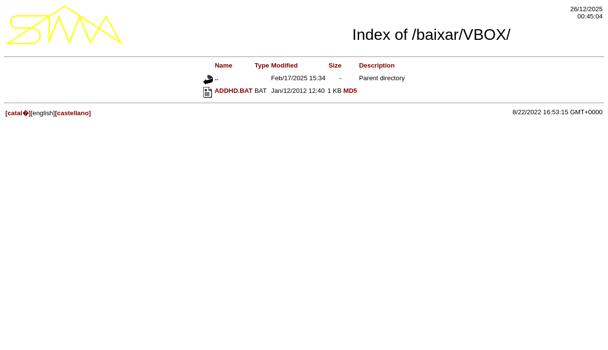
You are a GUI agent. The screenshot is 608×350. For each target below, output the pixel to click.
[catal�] (18, 113)
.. (210, 78)
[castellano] (73, 113)
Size (335, 65)
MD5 (350, 90)
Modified (284, 65)
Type (262, 65)
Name (217, 65)
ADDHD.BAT (227, 90)
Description (377, 65)
